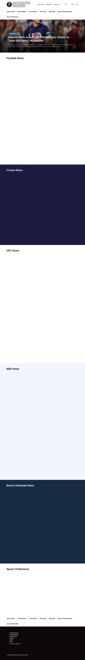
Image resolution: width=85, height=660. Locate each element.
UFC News (43, 11)
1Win (11, 641)
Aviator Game (13, 636)
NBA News (52, 11)
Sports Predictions (13, 17)
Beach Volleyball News (65, 11)
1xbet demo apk (14, 632)
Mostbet (12, 638)
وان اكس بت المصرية (15, 643)
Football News (21, 11)
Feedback (49, 4)
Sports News (11, 11)
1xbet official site (14, 634)
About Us (57, 4)
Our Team (40, 4)
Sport (11, 640)
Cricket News (33, 11)
